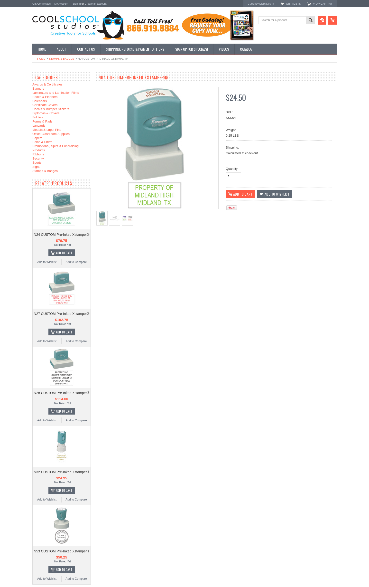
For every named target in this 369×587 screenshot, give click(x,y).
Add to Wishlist (46, 262)
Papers (37, 138)
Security (38, 158)
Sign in (77, 3)
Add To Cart (64, 252)
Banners (38, 88)
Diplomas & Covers (45, 113)
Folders (37, 117)
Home (41, 58)
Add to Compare (76, 262)
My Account (61, 3)
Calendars (39, 101)
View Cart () (322, 3)
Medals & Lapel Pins (46, 130)
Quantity (232, 168)
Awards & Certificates (47, 84)
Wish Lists (293, 3)
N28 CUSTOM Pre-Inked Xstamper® (62, 393)
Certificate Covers (44, 105)
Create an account (96, 3)
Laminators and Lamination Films (55, 93)
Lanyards (38, 125)
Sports (37, 162)
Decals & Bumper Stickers (50, 109)
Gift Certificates (41, 3)
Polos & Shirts (42, 142)
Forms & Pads (42, 121)
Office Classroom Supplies (51, 134)
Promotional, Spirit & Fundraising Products (55, 148)
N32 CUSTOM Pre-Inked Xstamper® (62, 472)
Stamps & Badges (61, 58)
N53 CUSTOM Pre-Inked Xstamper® (62, 551)
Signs (36, 167)
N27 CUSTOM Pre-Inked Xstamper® (62, 314)
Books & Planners (44, 97)
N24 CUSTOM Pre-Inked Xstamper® (62, 235)
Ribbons (38, 154)
